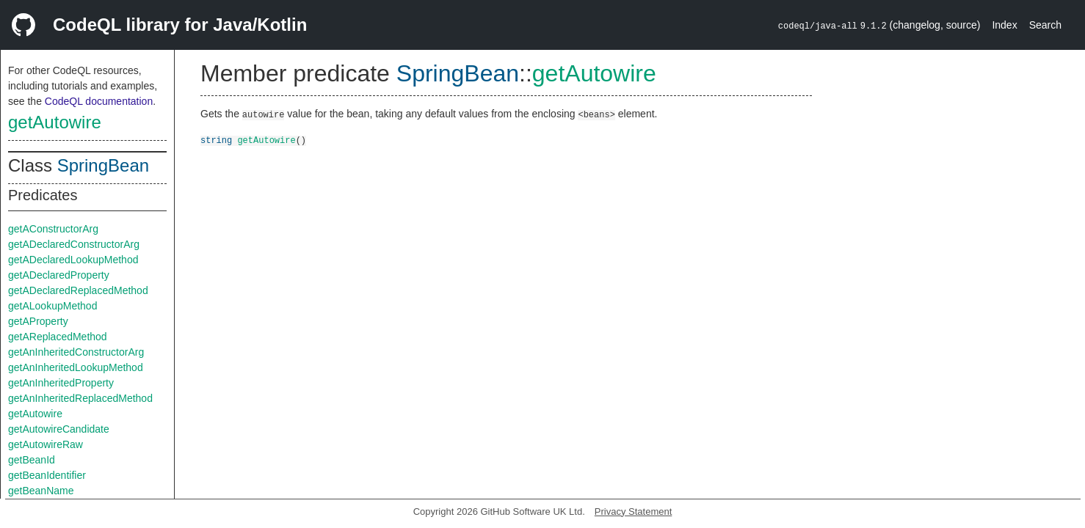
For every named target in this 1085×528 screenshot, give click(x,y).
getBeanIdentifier (47, 475)
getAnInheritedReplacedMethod (80, 398)
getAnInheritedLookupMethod (75, 367)
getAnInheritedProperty (61, 383)
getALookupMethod (52, 306)
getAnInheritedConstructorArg (76, 352)
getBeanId (31, 460)
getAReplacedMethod (57, 336)
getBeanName (41, 490)
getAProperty (38, 321)
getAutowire (54, 122)
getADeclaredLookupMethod (73, 259)
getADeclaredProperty (58, 275)
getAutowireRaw (45, 444)
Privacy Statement (633, 511)
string (216, 139)
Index (1004, 25)
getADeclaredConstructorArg (73, 244)
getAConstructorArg (53, 229)
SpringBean (103, 165)
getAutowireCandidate (58, 429)
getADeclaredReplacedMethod (78, 290)
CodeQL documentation (99, 101)
